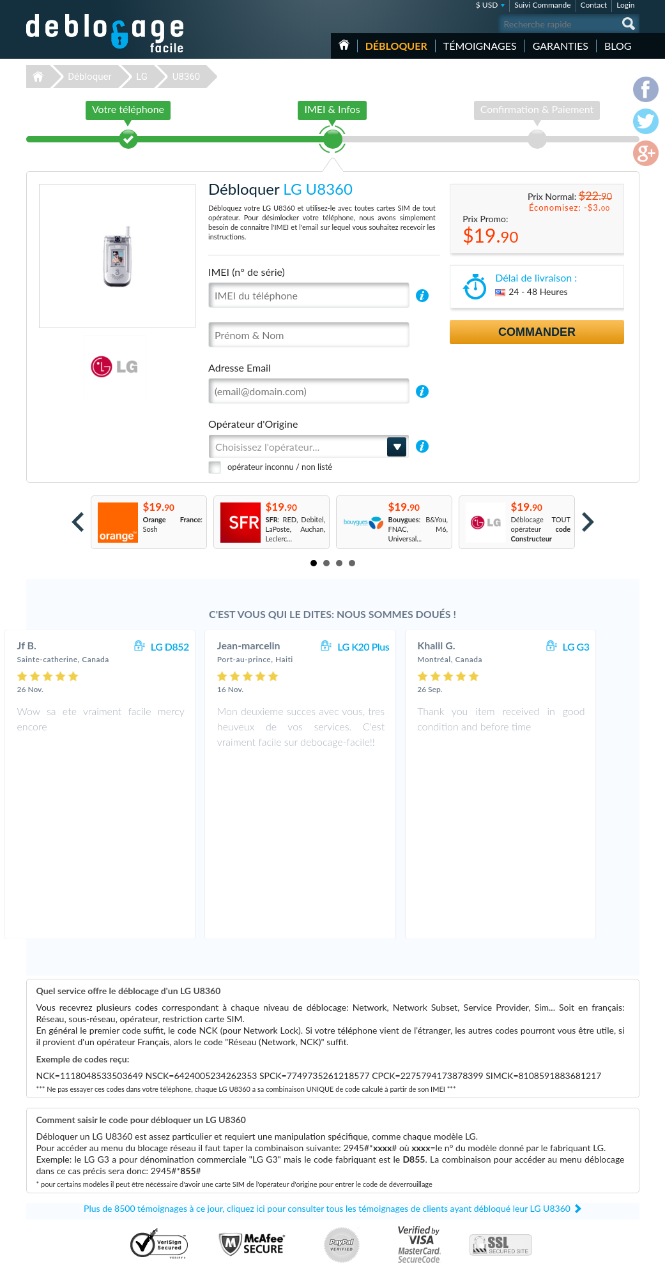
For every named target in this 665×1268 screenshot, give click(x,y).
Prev (78, 522)
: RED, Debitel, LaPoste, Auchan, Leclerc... (296, 529)
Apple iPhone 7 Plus (462, 1156)
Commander (537, 332)
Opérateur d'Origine (253, 424)
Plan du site (562, 1164)
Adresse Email (239, 367)
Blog (618, 46)
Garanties (560, 46)
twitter (604, 1252)
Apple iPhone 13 (456, 1146)
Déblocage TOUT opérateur (541, 529)
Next (588, 522)
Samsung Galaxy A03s (464, 1137)
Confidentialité (567, 1155)
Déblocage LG (235, 1156)
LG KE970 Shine (455, 1175)
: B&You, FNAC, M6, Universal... (418, 529)
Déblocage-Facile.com (105, 1127)
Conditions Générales (577, 1145)
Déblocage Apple (240, 1137)
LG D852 (202, 646)
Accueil (344, 45)
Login (625, 5)
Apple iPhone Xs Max (463, 1185)
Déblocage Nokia (240, 1175)
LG (142, 76)
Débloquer (396, 46)
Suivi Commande (542, 5)
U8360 (186, 76)
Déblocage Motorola (245, 1165)
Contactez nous (568, 1135)
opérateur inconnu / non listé (279, 467)
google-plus (629, 1252)
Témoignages (480, 46)
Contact (594, 5)
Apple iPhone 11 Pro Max (470, 1165)
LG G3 (608, 646)
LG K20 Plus (396, 646)
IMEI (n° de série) (246, 272)
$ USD (487, 5)
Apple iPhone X (454, 1204)
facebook (578, 1252)
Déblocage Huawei (243, 1185)
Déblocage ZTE (237, 1194)
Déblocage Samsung (245, 1146)
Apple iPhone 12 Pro (462, 1194)
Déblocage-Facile (105, 33)
